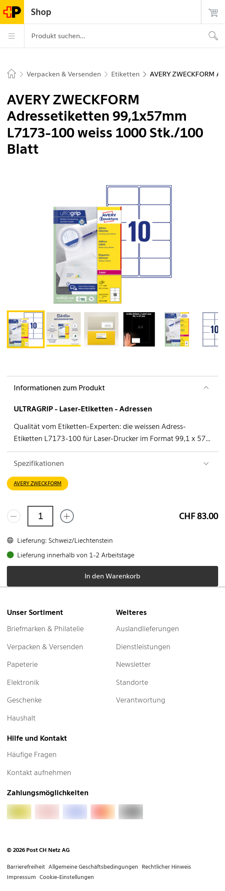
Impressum (21, 877)
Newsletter (133, 664)
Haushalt (21, 718)
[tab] (26, 329)
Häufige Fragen (32, 754)
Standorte (132, 682)
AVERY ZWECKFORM (37, 483)
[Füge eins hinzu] (67, 516)
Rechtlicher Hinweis (166, 867)
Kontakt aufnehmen (39, 772)
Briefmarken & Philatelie (45, 628)
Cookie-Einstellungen (67, 877)
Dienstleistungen (143, 646)
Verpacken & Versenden (45, 646)
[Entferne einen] (14, 516)
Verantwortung (140, 700)
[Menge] (40, 516)
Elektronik (23, 682)
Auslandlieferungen (147, 628)
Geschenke (24, 700)
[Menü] (12, 36)
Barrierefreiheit (26, 867)
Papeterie (22, 664)
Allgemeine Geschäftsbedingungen (93, 867)
